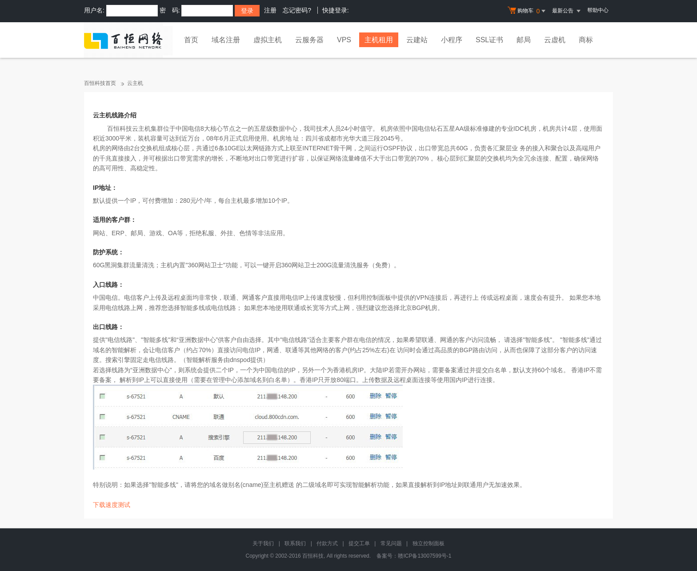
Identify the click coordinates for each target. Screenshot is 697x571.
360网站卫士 (205, 265)
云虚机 (554, 40)
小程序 (451, 40)
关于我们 (263, 543)
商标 (586, 40)
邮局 (524, 40)
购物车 (528, 11)
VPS (344, 40)
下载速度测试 (111, 504)
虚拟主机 (267, 40)
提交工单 (359, 543)
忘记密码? (297, 10)
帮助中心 (598, 10)
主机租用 (379, 40)
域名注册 (226, 40)
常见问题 (391, 543)
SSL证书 (489, 40)
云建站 (417, 40)
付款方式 (327, 543)
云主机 (135, 83)
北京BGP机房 (419, 307)
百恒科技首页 (100, 83)
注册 (270, 10)
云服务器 (309, 40)
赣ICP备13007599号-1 (424, 556)
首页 (191, 40)
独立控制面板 (429, 543)
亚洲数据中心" (152, 370)
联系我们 (295, 543)
